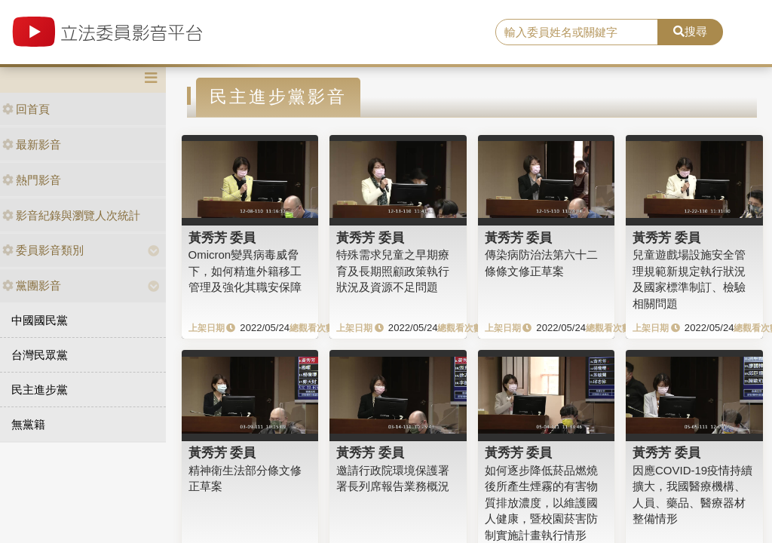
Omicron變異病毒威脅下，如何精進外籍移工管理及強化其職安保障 (245, 270)
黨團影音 (31, 285)
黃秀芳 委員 (222, 237)
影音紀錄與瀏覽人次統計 (71, 215)
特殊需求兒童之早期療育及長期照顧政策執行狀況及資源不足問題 (392, 270)
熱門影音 (31, 179)
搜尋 (690, 31)
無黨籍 (28, 424)
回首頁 (26, 109)
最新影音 (31, 144)
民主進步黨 (39, 389)
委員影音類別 (43, 250)
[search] (576, 32)
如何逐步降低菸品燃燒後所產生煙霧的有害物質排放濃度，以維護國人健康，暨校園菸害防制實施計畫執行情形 (541, 502)
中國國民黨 (39, 320)
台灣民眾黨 (39, 354)
